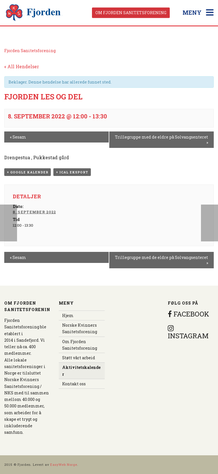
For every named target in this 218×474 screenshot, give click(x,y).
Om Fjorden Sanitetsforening (130, 12)
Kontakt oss (74, 383)
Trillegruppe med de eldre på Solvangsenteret (161, 139)
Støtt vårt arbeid (78, 357)
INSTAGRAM (188, 332)
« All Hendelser (21, 66)
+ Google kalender (27, 172)
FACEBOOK (188, 313)
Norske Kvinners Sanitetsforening (79, 328)
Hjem (68, 315)
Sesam (18, 137)
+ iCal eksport (72, 172)
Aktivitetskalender (81, 371)
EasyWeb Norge (63, 464)
